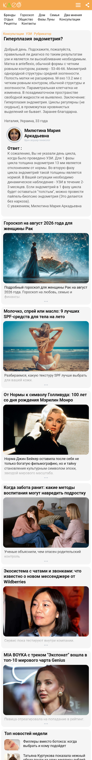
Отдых (8, 19)
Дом (42, 15)
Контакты (29, 23)
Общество (25, 19)
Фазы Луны (46, 19)
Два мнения (73, 15)
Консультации (69, 19)
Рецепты (10, 23)
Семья (54, 15)
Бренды (10, 15)
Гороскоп (27, 15)
